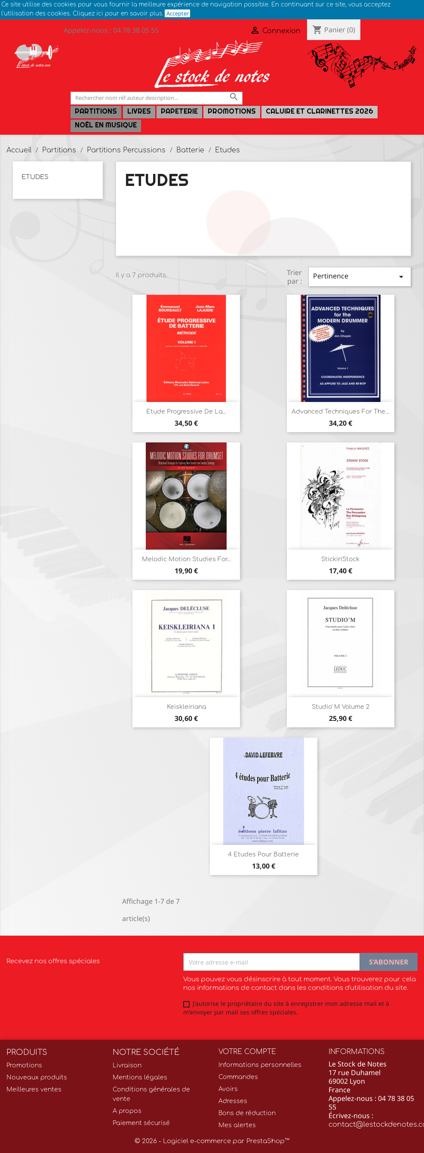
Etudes (35, 177)
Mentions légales (140, 1077)
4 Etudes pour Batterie (263, 854)
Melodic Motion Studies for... (186, 559)
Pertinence (359, 276)
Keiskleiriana (186, 707)
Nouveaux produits (36, 1077)
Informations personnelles (259, 1065)
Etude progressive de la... (186, 411)
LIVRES (139, 111)
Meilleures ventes (33, 1089)
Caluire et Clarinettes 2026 (319, 111)
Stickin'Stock (340, 559)
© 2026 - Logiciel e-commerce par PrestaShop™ (212, 1141)
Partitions (96, 111)
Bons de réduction (247, 1113)
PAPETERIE (179, 111)
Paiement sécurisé (141, 1123)
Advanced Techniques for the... (340, 411)
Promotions (232, 111)
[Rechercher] (157, 98)
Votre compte (247, 1052)
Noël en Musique (106, 125)
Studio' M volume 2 (340, 707)
